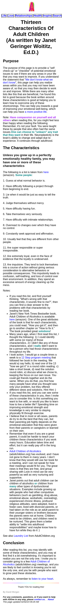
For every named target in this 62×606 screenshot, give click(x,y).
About (51, 599)
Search (57, 15)
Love (11, 15)
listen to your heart (42, 578)
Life (4, 15)
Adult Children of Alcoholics (25, 451)
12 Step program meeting (36, 357)
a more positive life (35, 111)
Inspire (47, 15)
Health (38, 15)
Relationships (23, 15)
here (46, 172)
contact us (39, 599)
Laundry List (21, 535)
